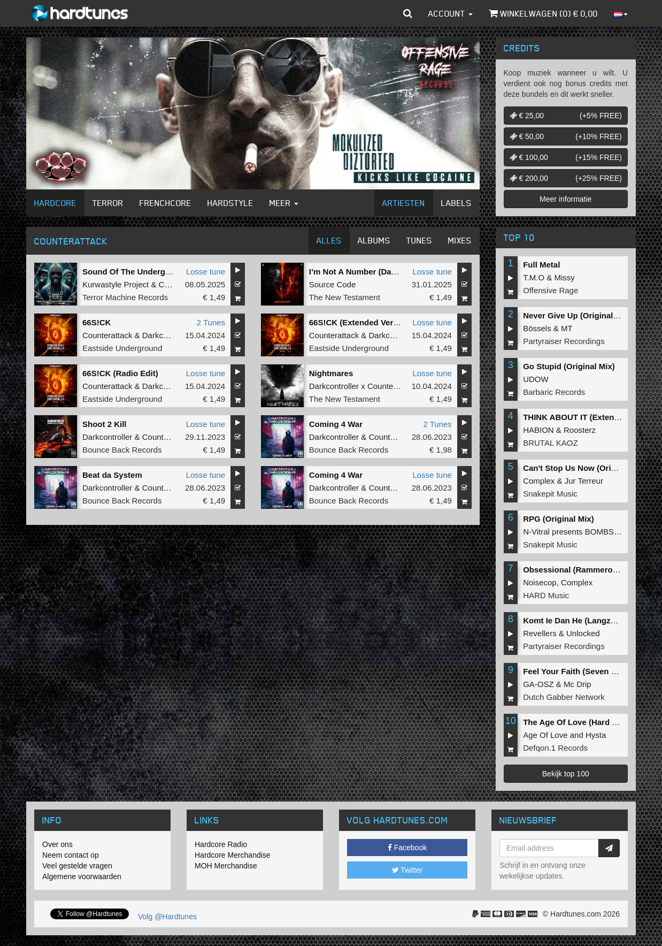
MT (567, 328)
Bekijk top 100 (565, 773)
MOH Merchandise (226, 865)
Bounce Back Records (121, 449)
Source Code (332, 284)
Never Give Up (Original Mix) (577, 315)
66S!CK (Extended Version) (360, 322)
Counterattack (107, 335)
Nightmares (331, 373)
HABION (538, 429)
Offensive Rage (550, 290)
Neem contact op (70, 855)
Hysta (596, 734)
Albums (374, 240)
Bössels (537, 328)
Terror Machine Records (125, 297)
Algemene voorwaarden (81, 876)
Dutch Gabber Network (564, 696)
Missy (565, 277)
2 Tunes (211, 322)
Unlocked (583, 633)
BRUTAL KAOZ (550, 442)
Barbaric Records (554, 391)
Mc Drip (577, 684)
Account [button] (450, 13)
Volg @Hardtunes (167, 916)
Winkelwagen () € (543, 13)
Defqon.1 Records (555, 747)
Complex (539, 480)
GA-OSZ (538, 684)
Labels (456, 202)
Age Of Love (545, 734)
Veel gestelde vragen (77, 865)
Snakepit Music (550, 493)
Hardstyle (230, 202)
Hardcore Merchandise (233, 855)
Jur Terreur (584, 480)
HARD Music (546, 595)
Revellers (540, 633)
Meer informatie (565, 199)
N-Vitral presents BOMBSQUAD (580, 531)
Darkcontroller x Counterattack (363, 386)
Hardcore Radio (221, 844)
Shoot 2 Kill (104, 424)
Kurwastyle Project (115, 284)
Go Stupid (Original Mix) (569, 366)
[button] (407, 13)
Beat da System (112, 474)
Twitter (407, 870)
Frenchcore (165, 202)
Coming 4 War (336, 424)
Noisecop (540, 582)
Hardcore (55, 202)
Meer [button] (284, 202)
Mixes (460, 240)
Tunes (419, 240)
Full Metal (541, 264)
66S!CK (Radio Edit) (120, 373)
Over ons (57, 844)
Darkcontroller (167, 335)
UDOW (536, 379)
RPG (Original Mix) (558, 518)
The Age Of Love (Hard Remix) (580, 722)
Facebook (407, 847)
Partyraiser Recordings (564, 341)
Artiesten (403, 202)
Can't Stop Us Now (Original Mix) (585, 467)
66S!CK (96, 322)
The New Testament (344, 297)
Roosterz (580, 429)
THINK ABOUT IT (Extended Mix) (584, 417)
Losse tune (205, 271)
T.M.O (533, 277)
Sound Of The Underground (135, 271)
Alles (329, 240)
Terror (108, 202)
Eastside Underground (122, 348)
